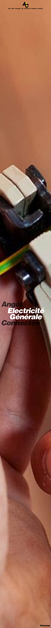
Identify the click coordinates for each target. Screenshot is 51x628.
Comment (27, 9)
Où (22, 9)
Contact (40, 9)
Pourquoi (18, 9)
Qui (9, 9)
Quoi (12, 9)
